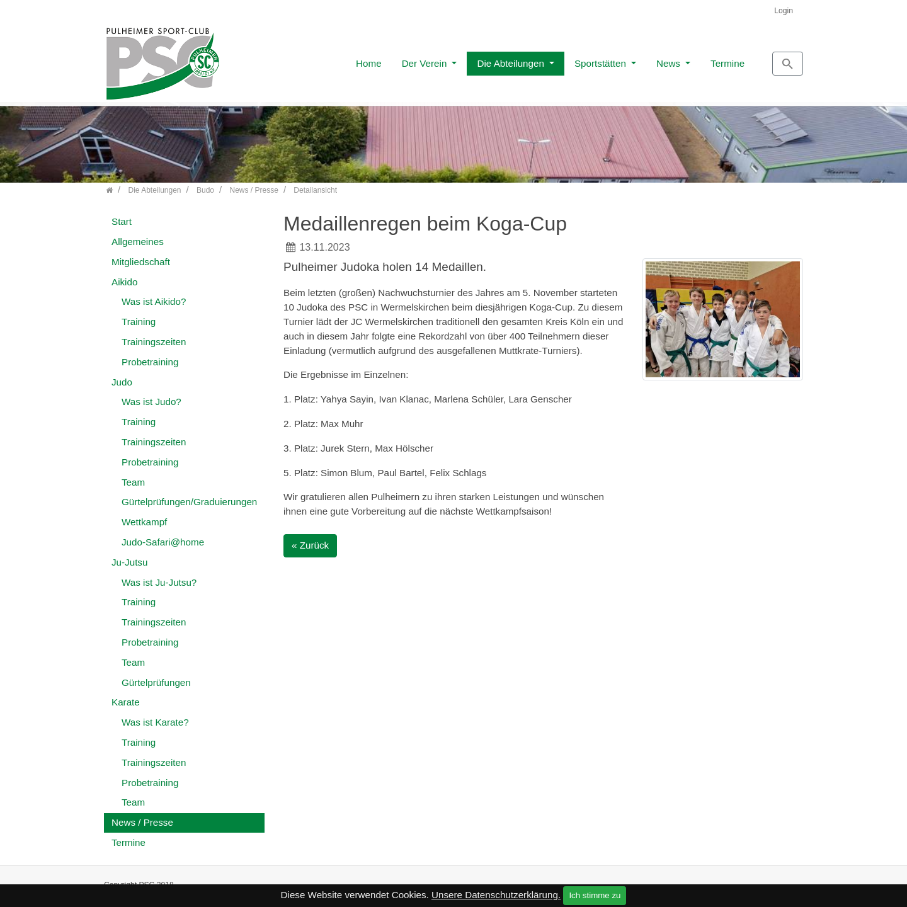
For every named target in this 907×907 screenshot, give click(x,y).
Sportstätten (545, 57)
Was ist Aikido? (154, 295)
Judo (121, 375)
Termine (671, 57)
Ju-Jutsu (129, 555)
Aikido (124, 275)
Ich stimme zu (594, 895)
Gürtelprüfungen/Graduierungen (189, 495)
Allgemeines (137, 234)
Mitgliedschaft (140, 254)
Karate (125, 695)
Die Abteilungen (455, 57)
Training (139, 315)
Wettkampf (144, 515)
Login (783, 10)
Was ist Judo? (151, 395)
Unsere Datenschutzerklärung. (496, 894)
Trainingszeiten (154, 334)
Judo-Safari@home (163, 535)
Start (121, 215)
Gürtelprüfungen (156, 675)
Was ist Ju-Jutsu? (159, 575)
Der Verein (369, 57)
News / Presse (142, 816)
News (613, 57)
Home (312, 57)
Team (133, 475)
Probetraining (150, 355)
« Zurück (310, 538)
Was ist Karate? (155, 715)
